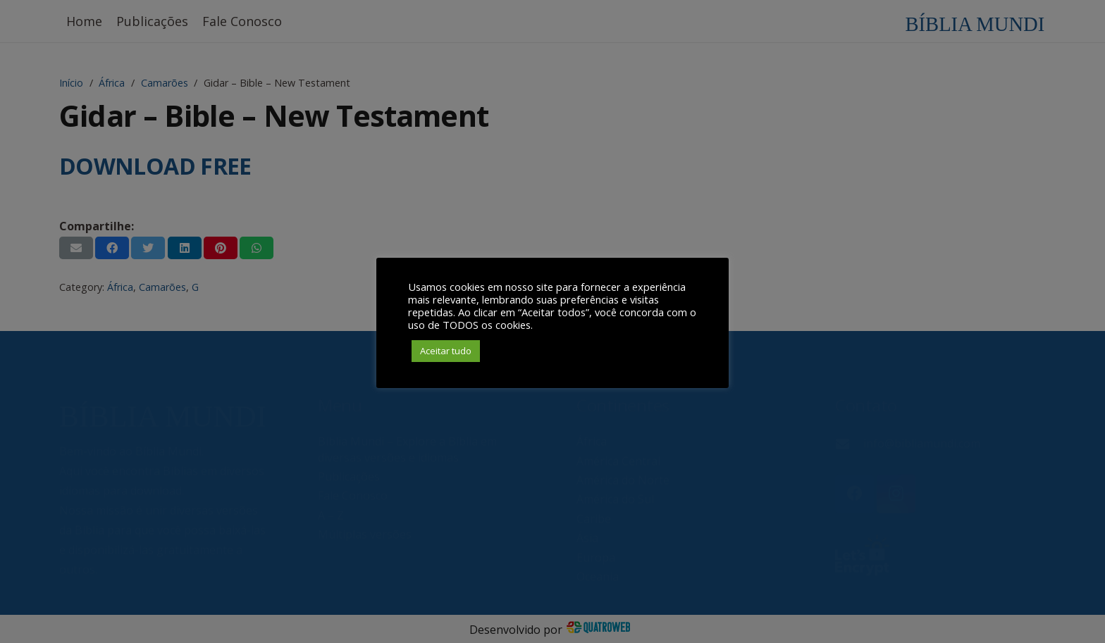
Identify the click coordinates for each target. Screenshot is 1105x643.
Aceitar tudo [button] (445, 350)
